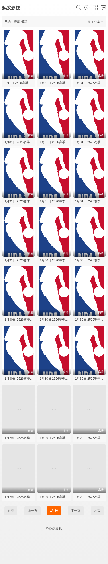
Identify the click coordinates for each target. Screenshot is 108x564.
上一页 (32, 510)
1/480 (54, 510)
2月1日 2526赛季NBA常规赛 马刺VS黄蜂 (32, 83)
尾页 (97, 510)
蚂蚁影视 (11, 7)
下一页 (75, 510)
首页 (11, 510)
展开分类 (96, 22)
